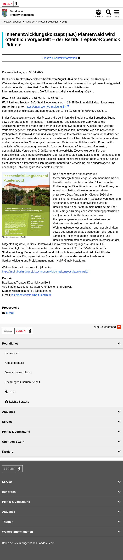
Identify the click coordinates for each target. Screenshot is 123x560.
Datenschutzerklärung (18, 372)
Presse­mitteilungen (48, 21)
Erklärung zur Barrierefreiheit (22, 382)
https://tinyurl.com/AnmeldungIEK (46, 106)
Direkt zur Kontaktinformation (60, 58)
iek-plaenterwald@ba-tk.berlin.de (31, 294)
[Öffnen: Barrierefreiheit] (98, 13)
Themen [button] (7, 521)
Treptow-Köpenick (11, 21)
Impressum (11, 353)
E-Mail (10, 313)
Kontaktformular (14, 362)
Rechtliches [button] (10, 343)
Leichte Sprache (17, 401)
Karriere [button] (7, 451)
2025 (64, 21)
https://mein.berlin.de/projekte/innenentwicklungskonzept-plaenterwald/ (45, 271)
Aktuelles (30, 21)
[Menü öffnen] (117, 13)
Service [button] (7, 421)
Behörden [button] (9, 492)
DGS (10, 392)
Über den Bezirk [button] (13, 441)
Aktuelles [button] (8, 411)
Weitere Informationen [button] (17, 531)
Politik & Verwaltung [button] (16, 431)
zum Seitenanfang (105, 326)
